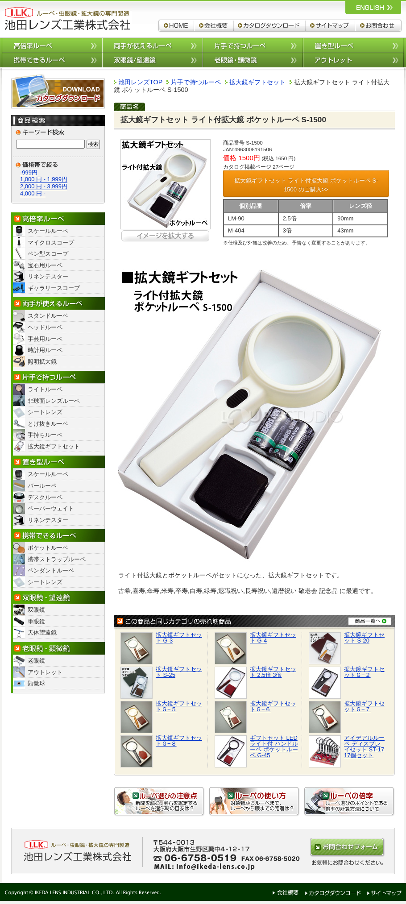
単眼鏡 (36, 621)
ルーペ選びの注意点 (159, 802)
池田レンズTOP (140, 82)
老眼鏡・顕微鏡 (58, 648)
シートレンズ (45, 412)
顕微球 (36, 683)
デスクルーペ (45, 497)
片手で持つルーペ (253, 45)
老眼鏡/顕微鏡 (253, 60)
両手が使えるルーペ (152, 45)
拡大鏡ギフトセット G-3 (179, 637)
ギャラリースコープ (54, 288)
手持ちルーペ (45, 434)
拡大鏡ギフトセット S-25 (179, 672)
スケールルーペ (48, 231)
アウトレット (353, 60)
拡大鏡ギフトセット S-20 (364, 637)
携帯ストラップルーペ (57, 559)
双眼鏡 (36, 609)
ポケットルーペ (48, 547)
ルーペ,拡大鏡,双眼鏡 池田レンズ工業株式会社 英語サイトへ (373, 7)
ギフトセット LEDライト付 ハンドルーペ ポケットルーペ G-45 (274, 746)
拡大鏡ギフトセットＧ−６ (273, 706)
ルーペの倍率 (349, 802)
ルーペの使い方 (254, 802)
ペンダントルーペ (51, 570)
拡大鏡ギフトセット (54, 446)
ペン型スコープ (48, 253)
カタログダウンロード (270, 26)
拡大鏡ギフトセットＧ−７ (364, 706)
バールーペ (42, 485)
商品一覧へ (369, 621)
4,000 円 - (33, 193)
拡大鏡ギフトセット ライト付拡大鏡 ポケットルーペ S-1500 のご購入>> (306, 185)
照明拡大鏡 (42, 361)
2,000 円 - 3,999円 (43, 186)
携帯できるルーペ (52, 60)
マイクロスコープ (51, 242)
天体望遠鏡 (42, 632)
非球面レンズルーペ (54, 401)
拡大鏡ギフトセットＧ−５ (179, 706)
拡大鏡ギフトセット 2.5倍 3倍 (273, 672)
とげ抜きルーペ (48, 423)
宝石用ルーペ (45, 265)
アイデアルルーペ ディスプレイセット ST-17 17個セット (364, 746)
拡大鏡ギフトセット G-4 (273, 637)
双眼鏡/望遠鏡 (152, 60)
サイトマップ (330, 26)
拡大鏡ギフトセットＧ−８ (179, 740)
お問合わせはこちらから (347, 847)
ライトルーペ (45, 389)
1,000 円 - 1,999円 (43, 179)
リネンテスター (48, 276)
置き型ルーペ (353, 45)
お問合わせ (379, 26)
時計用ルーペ (45, 350)
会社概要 (214, 26)
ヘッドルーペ (45, 327)
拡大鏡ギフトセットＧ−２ (364, 672)
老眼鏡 (36, 660)
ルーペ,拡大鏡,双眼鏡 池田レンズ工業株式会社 (67, 18)
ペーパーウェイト (51, 508)
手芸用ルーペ (45, 339)
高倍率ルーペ (52, 45)
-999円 (28, 172)
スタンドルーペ (48, 315)
